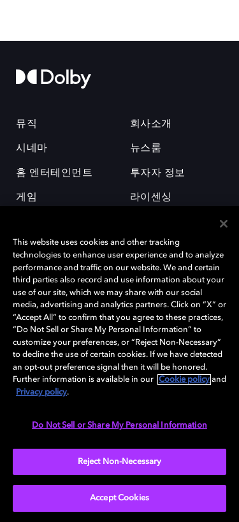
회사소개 (151, 124)
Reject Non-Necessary (120, 462)
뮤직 (26, 124)
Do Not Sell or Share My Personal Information (119, 425)
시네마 (32, 148)
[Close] (224, 224)
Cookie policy (184, 379)
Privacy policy (41, 392)
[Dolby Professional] (119, 20)
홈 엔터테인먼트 (54, 173)
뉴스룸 (146, 148)
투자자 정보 (157, 173)
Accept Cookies (119, 498)
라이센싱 (151, 197)
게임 (26, 197)
